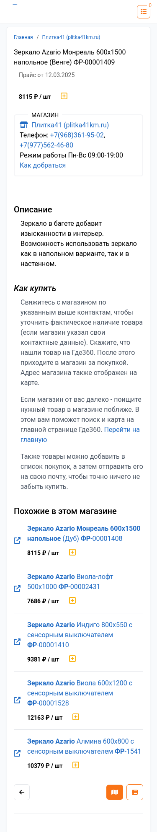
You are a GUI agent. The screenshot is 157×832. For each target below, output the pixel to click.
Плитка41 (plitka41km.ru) (71, 37)
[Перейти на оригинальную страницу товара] (17, 541)
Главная (23, 37)
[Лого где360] (31, 11)
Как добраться (43, 165)
